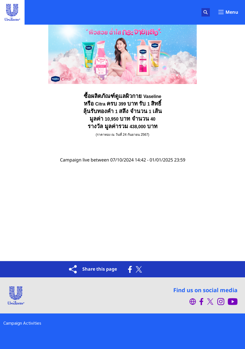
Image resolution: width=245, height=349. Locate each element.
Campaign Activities (22, 323)
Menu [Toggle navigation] (228, 12)
